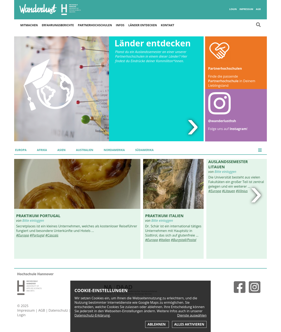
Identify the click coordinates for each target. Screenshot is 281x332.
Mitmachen (29, 25)
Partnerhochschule (223, 81)
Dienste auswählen (192, 315)
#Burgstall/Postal (183, 240)
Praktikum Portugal (38, 215)
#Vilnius (242, 191)
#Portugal (37, 235)
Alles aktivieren (189, 324)
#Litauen (228, 191)
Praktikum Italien (164, 215)
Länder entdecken (142, 25)
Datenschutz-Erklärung (92, 315)
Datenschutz (58, 310)
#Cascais (51, 235)
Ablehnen (156, 324)
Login (233, 9)
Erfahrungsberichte (58, 25)
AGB (258, 9)
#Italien (164, 240)
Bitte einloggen (33, 220)
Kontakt (167, 25)
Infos (120, 25)
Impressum (246, 9)
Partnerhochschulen (95, 25)
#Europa (22, 235)
